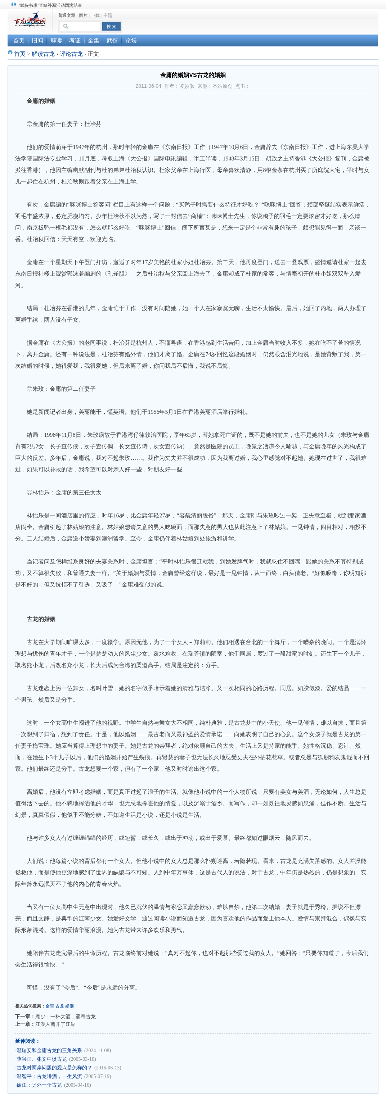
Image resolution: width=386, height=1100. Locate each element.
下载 (95, 15)
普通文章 (66, 15)
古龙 (59, 1006)
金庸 (49, 1006)
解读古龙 (43, 54)
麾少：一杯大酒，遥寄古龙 (65, 1016)
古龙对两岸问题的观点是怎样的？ (54, 1067)
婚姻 (69, 1006)
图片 (83, 15)
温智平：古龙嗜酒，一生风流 (49, 1076)
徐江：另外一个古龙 (39, 1085)
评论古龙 (71, 54)
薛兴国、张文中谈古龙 (42, 1059)
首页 (20, 54)
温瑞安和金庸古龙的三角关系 (49, 1050)
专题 (107, 15)
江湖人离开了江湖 (55, 1024)
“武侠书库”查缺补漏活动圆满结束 (50, 5)
